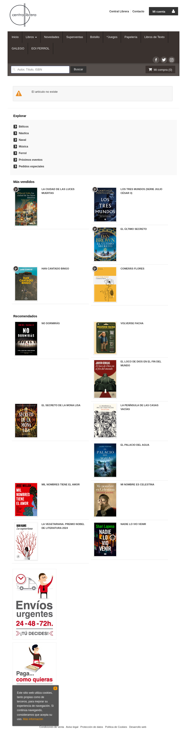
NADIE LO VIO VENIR (133, 524)
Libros (31, 37)
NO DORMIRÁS (50, 323)
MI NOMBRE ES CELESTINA (137, 484)
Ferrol (23, 153)
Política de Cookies (116, 727)
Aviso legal (72, 727)
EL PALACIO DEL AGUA (135, 444)
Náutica (24, 133)
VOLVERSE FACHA (132, 323)
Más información (33, 719)
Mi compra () (160, 69)
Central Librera (119, 11)
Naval (22, 139)
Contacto (138, 11)
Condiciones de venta (51, 727)
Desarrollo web (137, 727)
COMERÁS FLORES (132, 268)
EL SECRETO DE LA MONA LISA (60, 405)
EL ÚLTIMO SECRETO (134, 229)
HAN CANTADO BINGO (55, 268)
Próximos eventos (30, 159)
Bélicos (24, 126)
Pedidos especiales (31, 166)
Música (23, 146)
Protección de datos (91, 727)
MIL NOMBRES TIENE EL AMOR (60, 484)
